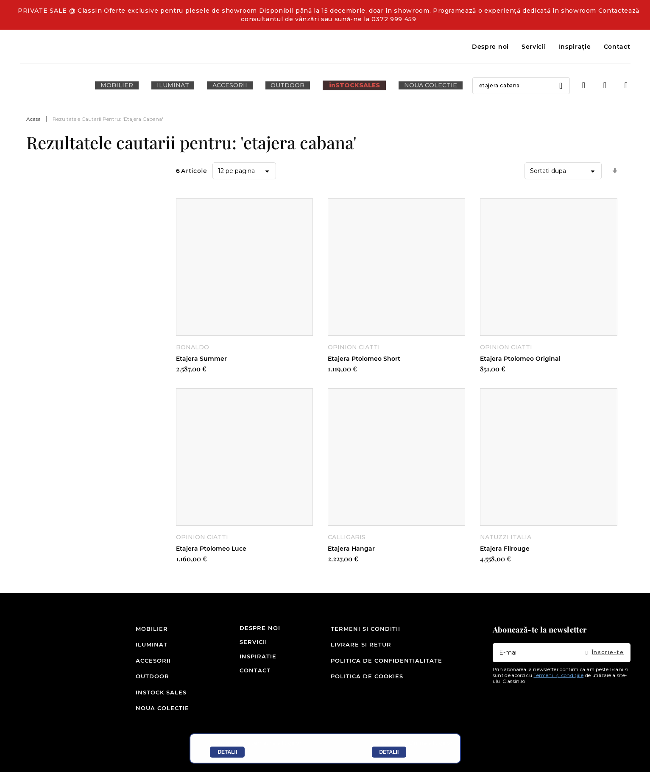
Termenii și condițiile (558, 685)
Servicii (534, 46)
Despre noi (490, 46)
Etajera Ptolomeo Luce (211, 548)
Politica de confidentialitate (386, 666)
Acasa (33, 119)
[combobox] (497, 85)
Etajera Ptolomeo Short (364, 358)
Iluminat (149, 652)
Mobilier (149, 638)
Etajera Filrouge (505, 548)
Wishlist (605, 85)
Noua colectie (149, 708)
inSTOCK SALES (149, 694)
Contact (617, 46)
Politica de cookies (367, 680)
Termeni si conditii (365, 638)
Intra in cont (584, 85)
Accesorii (149, 666)
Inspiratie (250, 666)
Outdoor (149, 680)
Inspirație (575, 46)
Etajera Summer (201, 358)
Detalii (227, 752)
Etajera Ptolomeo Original (520, 358)
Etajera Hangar (351, 548)
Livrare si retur (361, 652)
